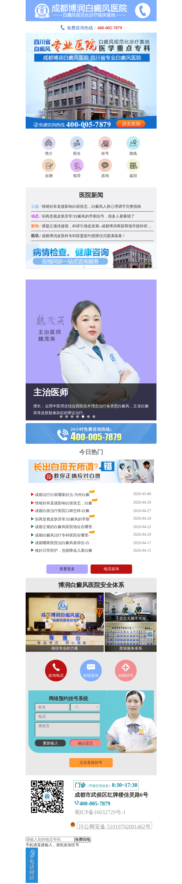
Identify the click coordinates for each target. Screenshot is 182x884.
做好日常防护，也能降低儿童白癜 (63, 550)
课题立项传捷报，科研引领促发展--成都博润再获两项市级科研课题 (93, 226)
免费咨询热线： (91, 28)
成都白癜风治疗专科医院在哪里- (62, 535)
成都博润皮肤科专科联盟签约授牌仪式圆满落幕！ (78, 236)
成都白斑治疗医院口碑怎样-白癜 (62, 511)
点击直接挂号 (90, 763)
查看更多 (67, 569)
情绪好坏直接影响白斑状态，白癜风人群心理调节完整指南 (86, 206)
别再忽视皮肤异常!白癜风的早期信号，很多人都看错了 (83, 216)
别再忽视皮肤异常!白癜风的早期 (62, 519)
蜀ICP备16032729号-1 (100, 812)
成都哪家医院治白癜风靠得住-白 (62, 543)
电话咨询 (111, 569)
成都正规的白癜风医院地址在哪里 (63, 527)
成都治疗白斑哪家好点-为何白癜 (62, 495)
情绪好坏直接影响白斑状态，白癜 (63, 503)
